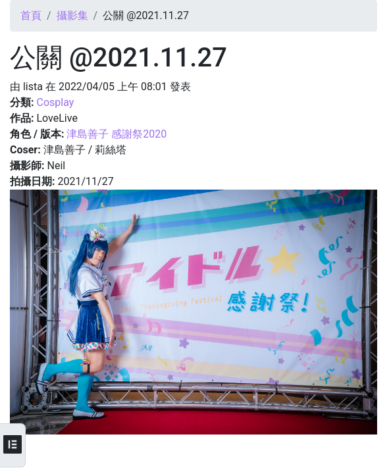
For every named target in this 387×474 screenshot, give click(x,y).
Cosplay (55, 102)
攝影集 (72, 15)
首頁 (30, 15)
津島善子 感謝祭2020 (116, 134)
